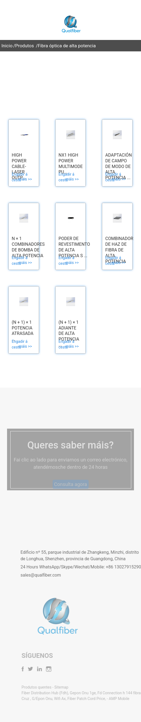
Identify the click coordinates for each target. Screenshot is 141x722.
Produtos (24, 45)
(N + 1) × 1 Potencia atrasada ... (22, 331)
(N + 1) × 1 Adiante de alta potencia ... (69, 333)
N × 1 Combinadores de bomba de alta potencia (28, 247)
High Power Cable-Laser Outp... (19, 166)
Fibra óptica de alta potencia (67, 45)
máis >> (25, 179)
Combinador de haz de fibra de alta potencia (119, 250)
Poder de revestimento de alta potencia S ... (74, 247)
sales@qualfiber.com (55, 575)
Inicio (6, 45)
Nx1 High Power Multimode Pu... (71, 164)
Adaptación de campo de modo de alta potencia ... (118, 166)
